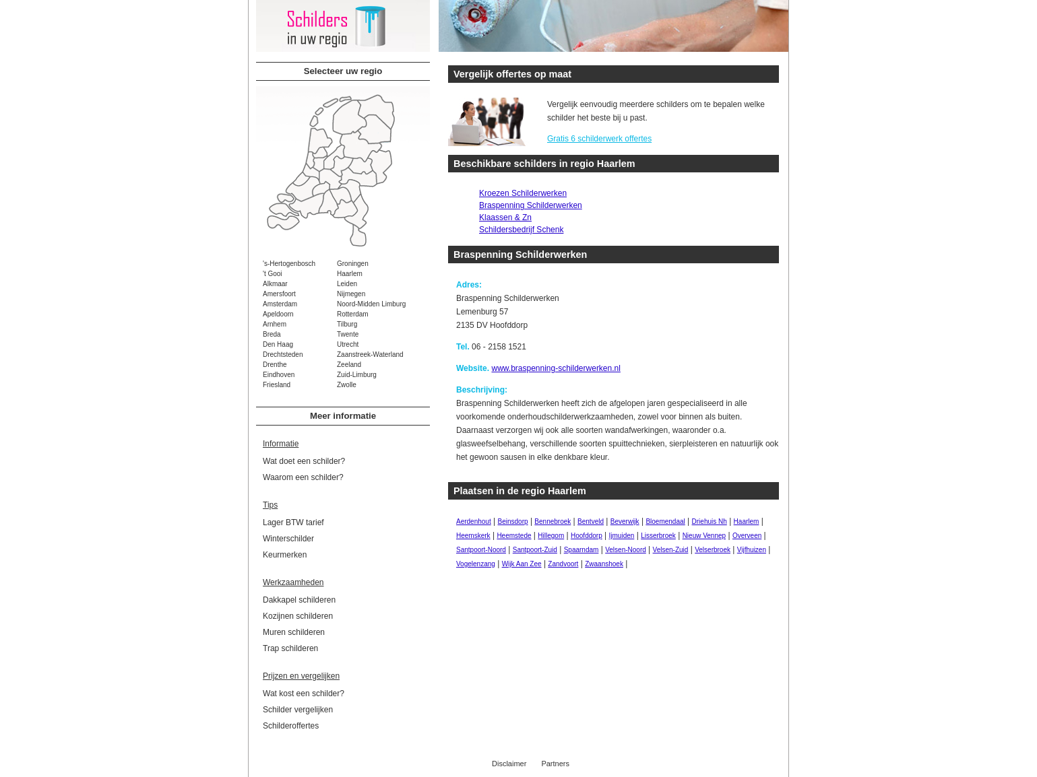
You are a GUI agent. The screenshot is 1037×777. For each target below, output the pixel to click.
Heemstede (514, 535)
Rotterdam (353, 314)
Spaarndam (581, 549)
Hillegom (551, 535)
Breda (272, 334)
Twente (347, 334)
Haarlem (350, 273)
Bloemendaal (665, 521)
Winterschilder (288, 538)
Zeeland (349, 364)
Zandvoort (563, 564)
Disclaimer (509, 763)
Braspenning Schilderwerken (530, 205)
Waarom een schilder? (303, 477)
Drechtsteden (283, 354)
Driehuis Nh (709, 521)
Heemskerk (473, 535)
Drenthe (275, 364)
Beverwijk (624, 521)
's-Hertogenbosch (289, 263)
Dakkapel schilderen (299, 600)
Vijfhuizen (751, 549)
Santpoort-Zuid (535, 549)
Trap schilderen (290, 648)
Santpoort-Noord (481, 549)
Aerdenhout (473, 521)
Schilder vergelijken (298, 709)
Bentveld (590, 521)
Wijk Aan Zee (522, 564)
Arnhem (274, 324)
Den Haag (278, 344)
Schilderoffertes (291, 726)
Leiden (347, 284)
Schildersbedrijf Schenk (521, 229)
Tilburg (347, 324)
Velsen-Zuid (671, 549)
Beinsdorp (513, 521)
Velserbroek (712, 549)
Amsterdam (280, 304)
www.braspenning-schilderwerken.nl (555, 368)
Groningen (353, 263)
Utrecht (347, 344)
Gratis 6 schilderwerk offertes (599, 138)
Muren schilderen (294, 632)
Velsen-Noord (625, 549)
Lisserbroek (658, 535)
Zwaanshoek (604, 564)
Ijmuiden (622, 535)
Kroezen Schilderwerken (523, 193)
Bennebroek (552, 521)
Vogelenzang (475, 564)
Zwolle (346, 384)
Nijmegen (351, 294)
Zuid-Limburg (357, 374)
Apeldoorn (278, 314)
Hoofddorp (586, 535)
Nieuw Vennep (704, 535)
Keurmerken (285, 555)
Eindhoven (278, 374)
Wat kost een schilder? (303, 693)
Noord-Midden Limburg (371, 304)
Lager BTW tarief (293, 522)
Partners (555, 763)
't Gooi (272, 273)
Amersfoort (279, 294)
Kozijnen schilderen (298, 616)
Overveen (746, 535)
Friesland (276, 384)
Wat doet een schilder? (304, 461)
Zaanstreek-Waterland (370, 354)
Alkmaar (275, 284)
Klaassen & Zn (505, 217)
